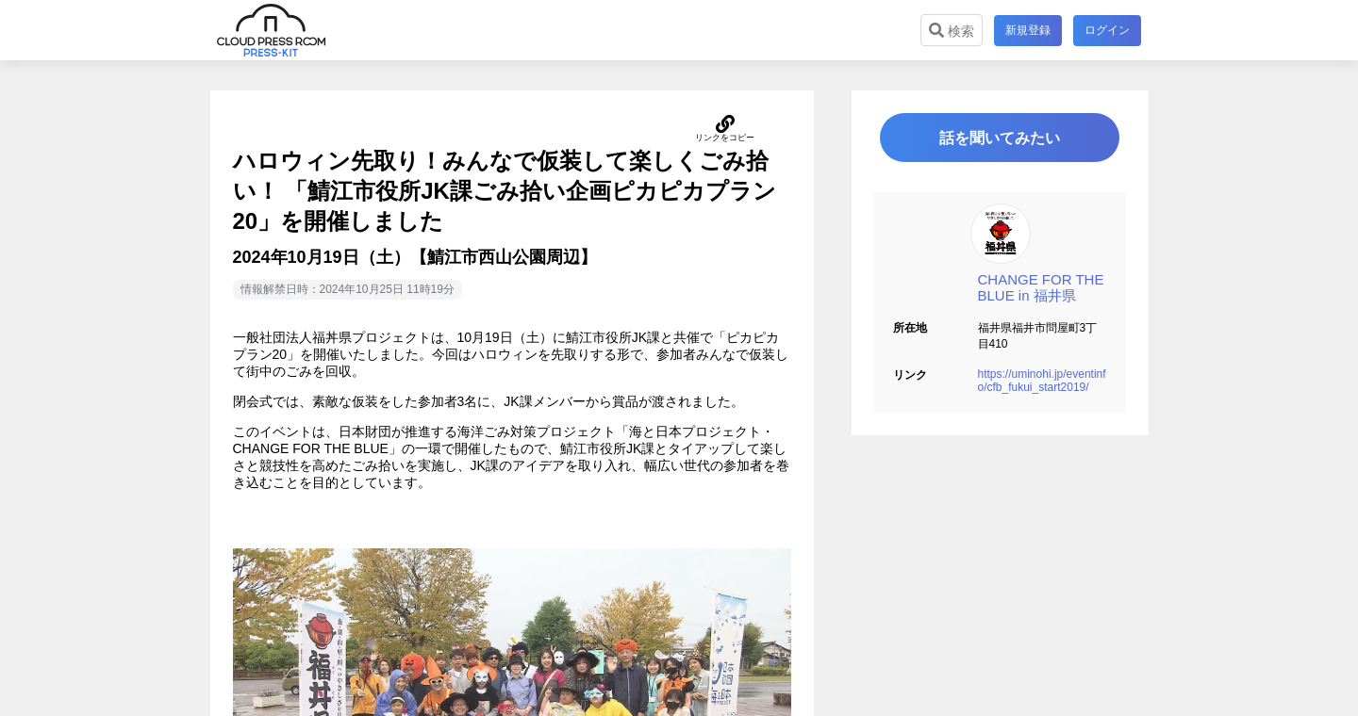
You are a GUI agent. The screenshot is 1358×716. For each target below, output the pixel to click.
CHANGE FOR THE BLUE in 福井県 (1041, 288)
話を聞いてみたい (999, 138)
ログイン (1107, 30)
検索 (951, 31)
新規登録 (1028, 30)
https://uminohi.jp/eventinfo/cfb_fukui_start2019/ (1042, 381)
